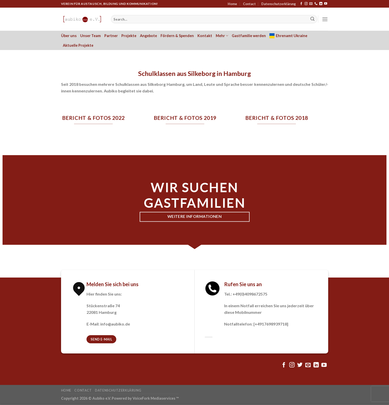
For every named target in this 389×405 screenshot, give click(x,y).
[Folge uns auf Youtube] (325, 4)
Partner (111, 36)
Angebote (148, 36)
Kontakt (204, 36)
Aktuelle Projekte (78, 45)
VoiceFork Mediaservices (154, 398)
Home (232, 4)
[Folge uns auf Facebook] (301, 4)
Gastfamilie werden (249, 36)
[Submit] (312, 19)
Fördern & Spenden (177, 36)
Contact (249, 4)
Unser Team (90, 36)
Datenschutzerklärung (278, 4)
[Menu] (325, 19)
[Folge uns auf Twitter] (299, 365)
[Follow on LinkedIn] (320, 4)
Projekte (128, 36)
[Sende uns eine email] (310, 4)
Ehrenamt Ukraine (288, 35)
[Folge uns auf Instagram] (306, 4)
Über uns (69, 36)
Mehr (222, 35)
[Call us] (316, 4)
